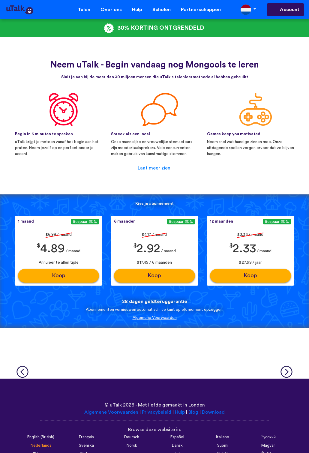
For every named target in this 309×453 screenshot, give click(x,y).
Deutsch (131, 437)
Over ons (111, 9)
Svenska (86, 445)
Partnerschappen (201, 9)
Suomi (222, 445)
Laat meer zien (154, 168)
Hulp (137, 9)
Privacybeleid (156, 412)
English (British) (40, 437)
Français (86, 437)
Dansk (177, 445)
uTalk (116, 405)
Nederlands (41, 445)
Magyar (268, 445)
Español (177, 437)
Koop (58, 275)
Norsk (132, 445)
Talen (84, 9)
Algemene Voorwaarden (155, 318)
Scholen (161, 9)
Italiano (222, 437)
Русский (268, 437)
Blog (193, 412)
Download (213, 412)
